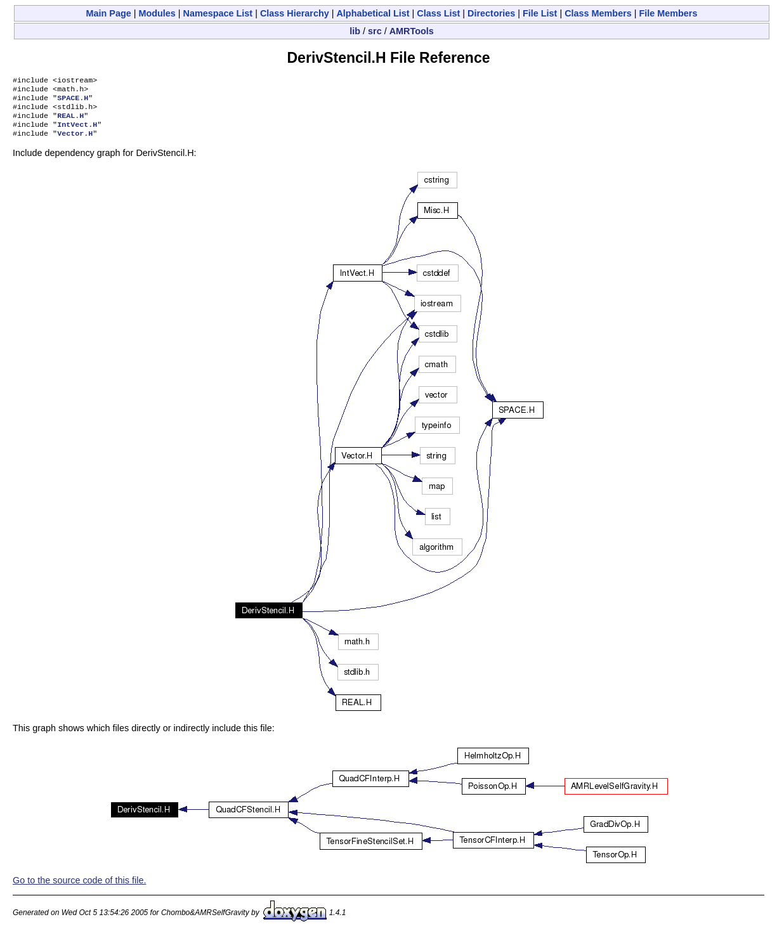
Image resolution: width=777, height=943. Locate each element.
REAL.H (70, 122)
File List (540, 13)
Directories (491, 13)
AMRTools (411, 31)
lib (354, 31)
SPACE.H (72, 101)
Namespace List (218, 13)
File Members (668, 13)
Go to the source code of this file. (79, 889)
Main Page (108, 13)
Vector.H (75, 142)
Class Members (598, 13)
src (375, 31)
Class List (438, 13)
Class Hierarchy (294, 13)
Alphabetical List (372, 13)
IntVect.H (77, 132)
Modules (156, 13)
